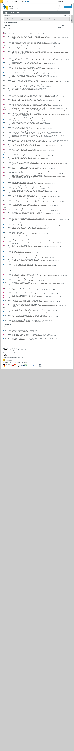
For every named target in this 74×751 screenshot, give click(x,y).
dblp (7, 1)
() (37, 30)
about (19, 1)
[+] (4, 22)
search (15, 1)
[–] (59, 25)
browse (11, 1)
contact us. (11, 20)
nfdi (22, 1)
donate (26, 1)
